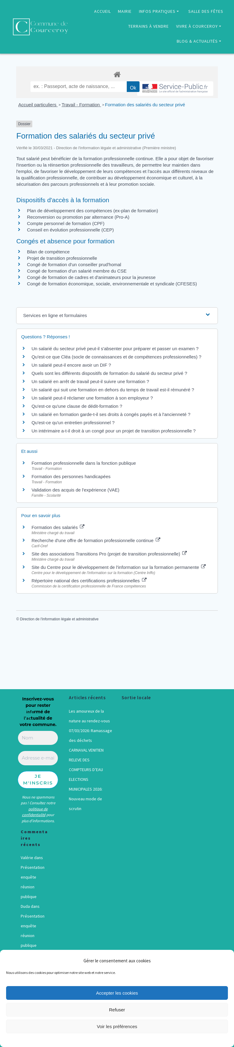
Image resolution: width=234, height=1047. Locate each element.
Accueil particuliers (38, 104)
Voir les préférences (117, 1026)
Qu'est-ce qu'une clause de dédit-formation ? (76, 406)
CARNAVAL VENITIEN (86, 750)
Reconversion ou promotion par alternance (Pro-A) (78, 217)
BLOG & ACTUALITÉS (197, 41)
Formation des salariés (57, 527)
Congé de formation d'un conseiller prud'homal (74, 264)
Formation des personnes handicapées (70, 476)
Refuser (117, 1009)
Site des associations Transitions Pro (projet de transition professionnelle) (109, 553)
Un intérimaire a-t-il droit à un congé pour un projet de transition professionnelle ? (113, 430)
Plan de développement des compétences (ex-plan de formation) (92, 210)
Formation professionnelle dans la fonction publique (83, 463)
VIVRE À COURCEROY (197, 26)
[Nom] (38, 738)
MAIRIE (125, 11)
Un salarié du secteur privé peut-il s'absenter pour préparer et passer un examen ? (114, 348)
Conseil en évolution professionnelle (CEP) (70, 229)
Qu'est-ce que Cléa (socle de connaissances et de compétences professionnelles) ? (116, 356)
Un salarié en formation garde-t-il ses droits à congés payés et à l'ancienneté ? (110, 414)
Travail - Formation (81, 104)
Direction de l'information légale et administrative (59, 619)
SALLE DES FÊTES (205, 11)
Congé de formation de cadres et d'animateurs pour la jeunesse (91, 277)
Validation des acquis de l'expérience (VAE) (75, 489)
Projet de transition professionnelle (62, 258)
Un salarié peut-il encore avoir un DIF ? (71, 365)
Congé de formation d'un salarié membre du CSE (76, 270)
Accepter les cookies (117, 993)
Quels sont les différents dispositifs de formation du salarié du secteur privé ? (109, 373)
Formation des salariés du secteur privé (145, 104)
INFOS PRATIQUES (157, 11)
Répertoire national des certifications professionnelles (88, 580)
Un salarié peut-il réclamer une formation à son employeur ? (92, 397)
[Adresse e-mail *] (38, 758)
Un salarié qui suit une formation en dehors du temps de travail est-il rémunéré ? (112, 389)
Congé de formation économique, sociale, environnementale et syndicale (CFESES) (112, 283)
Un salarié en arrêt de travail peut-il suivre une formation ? (90, 381)
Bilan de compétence (48, 251)
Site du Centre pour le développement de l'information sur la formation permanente (118, 567)
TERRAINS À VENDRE (148, 26)
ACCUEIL (102, 11)
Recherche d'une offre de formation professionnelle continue (95, 540)
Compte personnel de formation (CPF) (65, 223)
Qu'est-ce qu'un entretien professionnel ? (73, 422)
